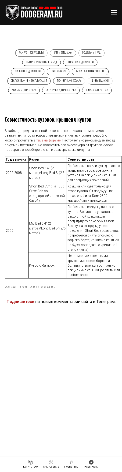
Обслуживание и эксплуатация (29, 80)
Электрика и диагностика (61, 90)
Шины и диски (100, 80)
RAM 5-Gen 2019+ (63, 52)
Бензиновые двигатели (80, 62)
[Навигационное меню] (114, 12)
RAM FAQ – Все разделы (31, 52)
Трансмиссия (58, 71)
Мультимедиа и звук (24, 90)
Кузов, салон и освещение (90, 71)
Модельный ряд (91, 52)
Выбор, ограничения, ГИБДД (41, 62)
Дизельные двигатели (28, 71)
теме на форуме (48, 140)
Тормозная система (97, 90)
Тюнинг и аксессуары (69, 80)
